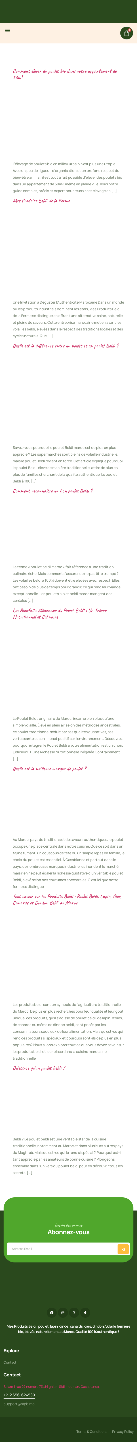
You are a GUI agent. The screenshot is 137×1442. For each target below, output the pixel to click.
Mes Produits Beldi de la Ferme (41, 200)
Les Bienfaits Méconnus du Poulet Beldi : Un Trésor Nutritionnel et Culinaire (59, 613)
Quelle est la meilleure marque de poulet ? (49, 768)
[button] (8, 30)
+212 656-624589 (19, 1394)
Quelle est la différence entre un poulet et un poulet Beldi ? (65, 345)
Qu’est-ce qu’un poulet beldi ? (39, 1068)
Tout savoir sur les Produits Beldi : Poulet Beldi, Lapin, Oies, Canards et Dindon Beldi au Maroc (67, 899)
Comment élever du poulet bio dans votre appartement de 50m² (64, 74)
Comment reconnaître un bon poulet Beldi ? (52, 490)
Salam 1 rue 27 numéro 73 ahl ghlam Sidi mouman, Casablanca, (52, 1386)
